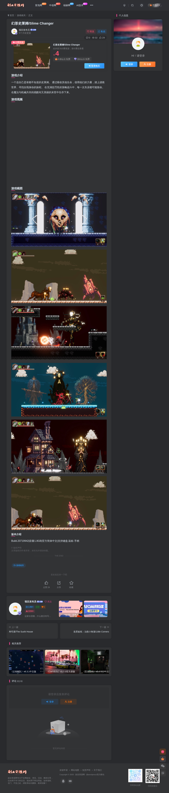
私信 (101, 31)
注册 (68, 701)
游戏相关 (21, 15)
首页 (11, 15)
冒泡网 (40, 5)
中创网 (54, 5)
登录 (50, 701)
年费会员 (62, 59)
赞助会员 (82, 59)
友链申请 (64, 770)
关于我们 (98, 770)
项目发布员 (24, 30)
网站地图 (75, 770)
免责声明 (86, 770)
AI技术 (81, 5)
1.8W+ (30, 607)
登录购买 (94, 66)
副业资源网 (80, 774)
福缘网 (68, 5)
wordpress (92, 774)
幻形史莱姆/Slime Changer (32, 23)
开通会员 (155, 5)
